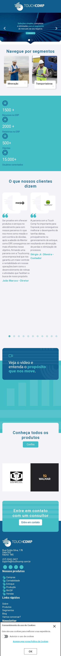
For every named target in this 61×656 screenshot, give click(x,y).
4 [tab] (23, 336)
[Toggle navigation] (4, 6)
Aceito (5, 636)
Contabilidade (13, 580)
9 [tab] (46, 336)
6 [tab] (32, 336)
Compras (10, 577)
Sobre (5, 604)
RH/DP (9, 590)
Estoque (10, 584)
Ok (30, 651)
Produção (11, 587)
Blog (4, 613)
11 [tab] (56, 336)
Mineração (17, 83)
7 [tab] (37, 336)
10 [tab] (51, 336)
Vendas (10, 593)
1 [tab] (9, 336)
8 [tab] (42, 336)
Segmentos (8, 610)
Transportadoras (45, 84)
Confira (30, 444)
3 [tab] (18, 336)
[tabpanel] (16, 237)
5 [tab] (28, 336)
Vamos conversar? (11, 617)
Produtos (6, 607)
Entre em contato (30, 522)
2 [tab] (14, 336)
